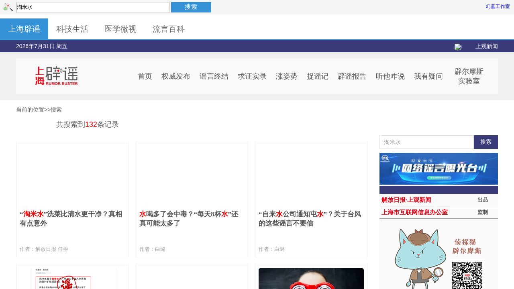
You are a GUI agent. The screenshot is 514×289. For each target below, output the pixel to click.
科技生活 (72, 28)
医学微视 (120, 28)
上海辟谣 (24, 28)
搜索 (191, 6)
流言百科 (169, 28)
